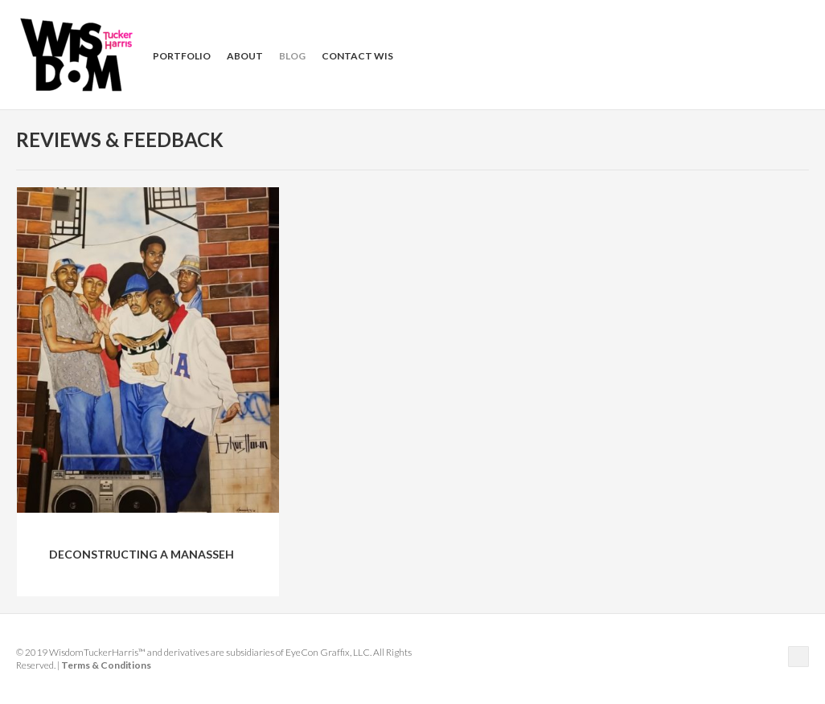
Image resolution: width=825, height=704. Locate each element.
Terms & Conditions (106, 665)
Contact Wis (357, 56)
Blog (292, 56)
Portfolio (182, 56)
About (245, 56)
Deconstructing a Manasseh (141, 554)
